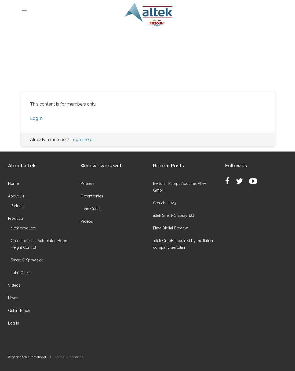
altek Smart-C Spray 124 (173, 215)
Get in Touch (19, 310)
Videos (14, 285)
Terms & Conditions (69, 357)
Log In (36, 118)
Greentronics (92, 196)
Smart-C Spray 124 (27, 260)
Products (16, 218)
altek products (23, 228)
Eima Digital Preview (170, 228)
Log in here (81, 139)
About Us (16, 196)
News (13, 298)
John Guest (21, 273)
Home (13, 183)
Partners (18, 206)
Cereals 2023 (164, 203)
